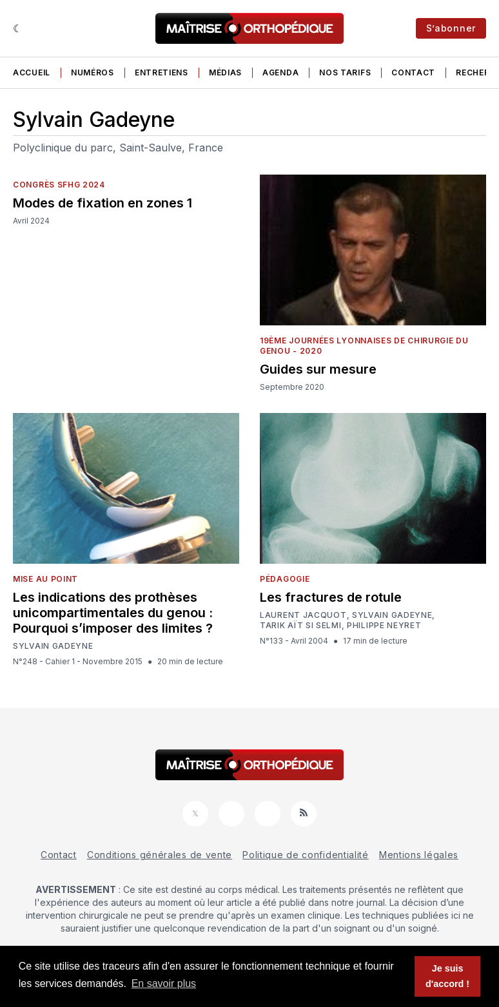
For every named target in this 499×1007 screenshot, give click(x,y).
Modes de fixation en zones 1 (102, 203)
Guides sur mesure (318, 369)
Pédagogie (284, 579)
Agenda (280, 72)
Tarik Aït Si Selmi (301, 625)
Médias (225, 72)
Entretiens (161, 72)
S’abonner (451, 28)
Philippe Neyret (384, 625)
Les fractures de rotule (331, 597)
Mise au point (45, 579)
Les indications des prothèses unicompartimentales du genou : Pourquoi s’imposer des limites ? (113, 613)
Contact (413, 72)
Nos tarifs (345, 72)
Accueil (31, 72)
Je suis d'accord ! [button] (447, 976)
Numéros (92, 72)
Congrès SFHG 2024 (59, 184)
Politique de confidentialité (305, 854)
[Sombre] (18, 28)
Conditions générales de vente (159, 854)
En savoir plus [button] (164, 983)
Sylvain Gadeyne (53, 646)
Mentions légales (418, 854)
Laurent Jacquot (303, 615)
